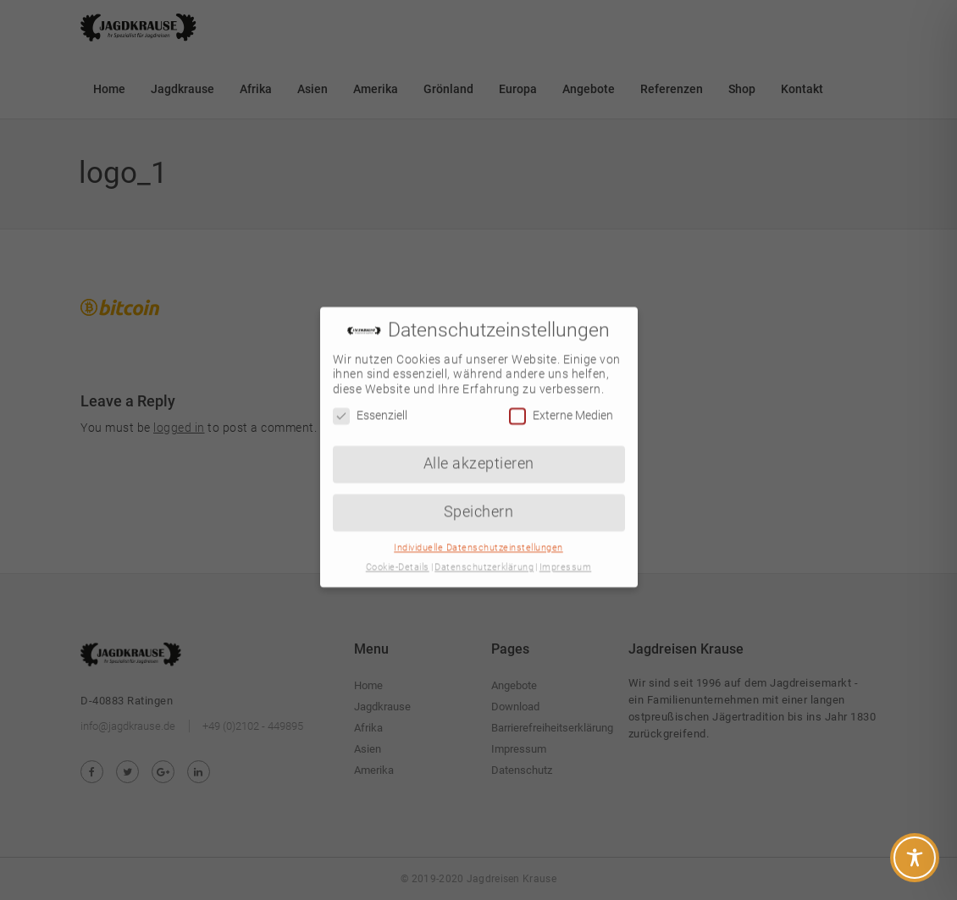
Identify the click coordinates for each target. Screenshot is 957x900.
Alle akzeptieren (478, 452)
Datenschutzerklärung (484, 555)
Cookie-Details (397, 555)
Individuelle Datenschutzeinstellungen (478, 536)
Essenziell (370, 404)
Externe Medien (561, 404)
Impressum (565, 555)
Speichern (479, 500)
